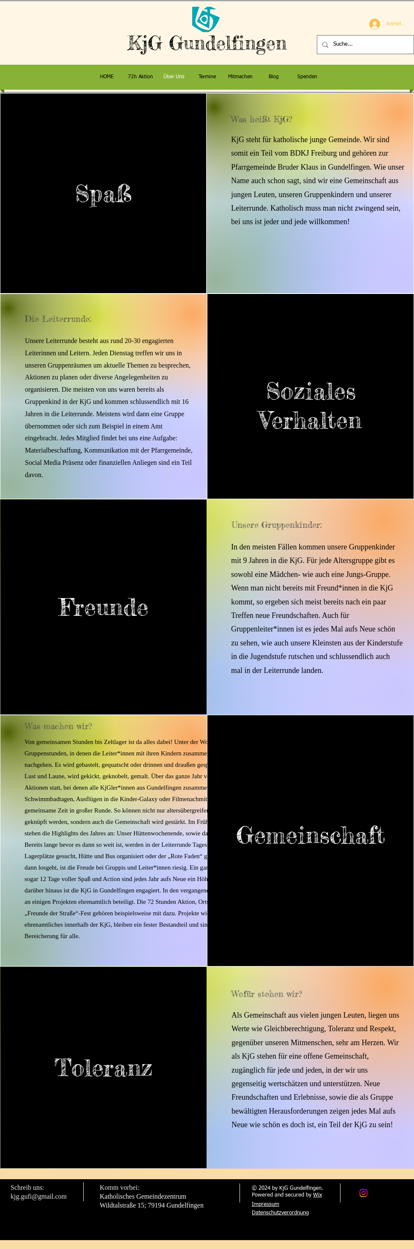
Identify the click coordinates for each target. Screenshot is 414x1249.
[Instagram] (363, 1193)
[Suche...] (364, 45)
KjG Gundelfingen (207, 43)
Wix (317, 1195)
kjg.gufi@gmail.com (39, 1196)
